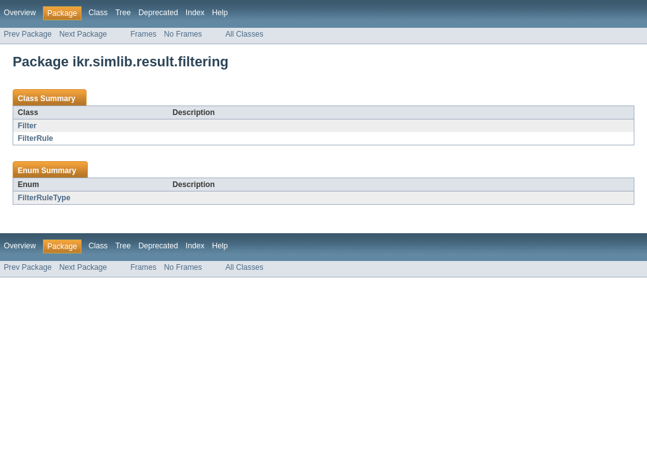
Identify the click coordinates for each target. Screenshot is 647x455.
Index (195, 12)
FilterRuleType (44, 197)
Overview (20, 12)
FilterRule (35, 138)
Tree (123, 12)
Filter (27, 125)
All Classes (244, 34)
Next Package (83, 34)
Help (220, 12)
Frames (143, 34)
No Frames (183, 34)
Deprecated (158, 12)
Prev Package (28, 34)
